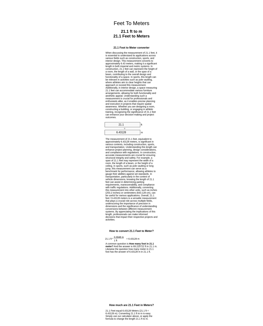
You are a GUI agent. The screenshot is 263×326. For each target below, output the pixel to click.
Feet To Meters (131, 23)
